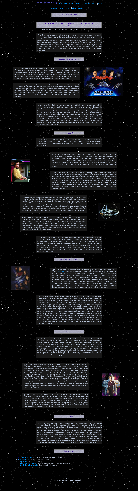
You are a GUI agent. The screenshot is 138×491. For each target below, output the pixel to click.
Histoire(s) (71, 23)
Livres (74, 8)
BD (86, 8)
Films (61, 8)
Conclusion (71, 26)
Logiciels (78, 3)
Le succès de (86, 23)
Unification (23, 461)
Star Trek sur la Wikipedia (29, 465)
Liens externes (83, 26)
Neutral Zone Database (28, 463)
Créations (87, 3)
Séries (67, 8)
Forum (100, 3)
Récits (71, 3)
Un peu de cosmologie (57, 26)
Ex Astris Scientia (26, 457)
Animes (80, 8)
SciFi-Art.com (24, 459)
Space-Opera (62, 3)
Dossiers (54, 8)
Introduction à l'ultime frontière (54, 23)
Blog (93, 3)
